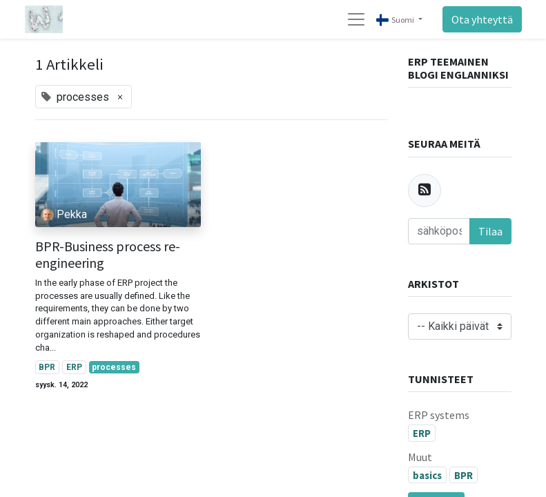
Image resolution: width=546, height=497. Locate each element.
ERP (74, 367)
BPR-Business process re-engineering (107, 254)
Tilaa (490, 231)
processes (114, 367)
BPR (47, 367)
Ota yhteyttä (482, 19)
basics (427, 475)
